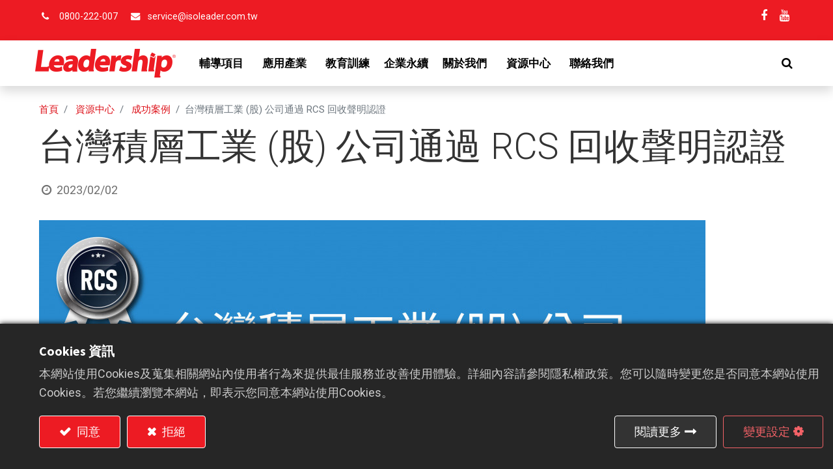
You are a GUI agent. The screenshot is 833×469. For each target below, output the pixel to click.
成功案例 (151, 109)
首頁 (49, 109)
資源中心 (95, 109)
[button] (783, 63)
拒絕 (172, 431)
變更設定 (766, 431)
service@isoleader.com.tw (203, 16)
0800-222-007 (88, 16)
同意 (87, 431)
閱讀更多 (658, 431)
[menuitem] (352, 63)
